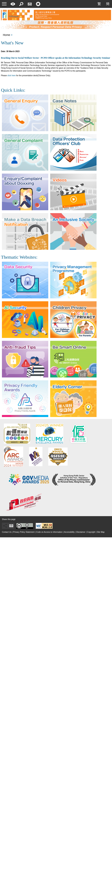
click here (11, 75)
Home (6, 34)
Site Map (100, 532)
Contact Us (6, 532)
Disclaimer (80, 532)
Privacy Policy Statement (24, 532)
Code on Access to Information (49, 532)
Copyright (91, 532)
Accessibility (69, 532)
